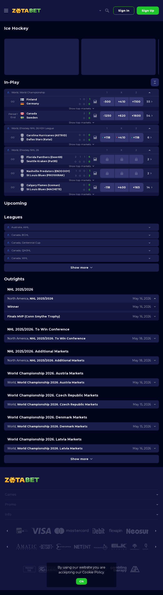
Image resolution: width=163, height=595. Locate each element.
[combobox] (97, 11)
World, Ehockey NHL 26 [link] (25, 149)
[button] (81, 92)
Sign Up (148, 10)
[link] (26, 11)
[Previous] (7, 530)
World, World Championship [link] (28, 92)
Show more (81, 267)
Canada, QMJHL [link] (21, 250)
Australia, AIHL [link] (20, 227)
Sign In (123, 10)
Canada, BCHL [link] (20, 234)
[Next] (155, 530)
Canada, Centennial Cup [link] (25, 242)
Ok (81, 581)
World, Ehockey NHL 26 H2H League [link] (32, 128)
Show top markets (81, 108)
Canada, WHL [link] (19, 258)
